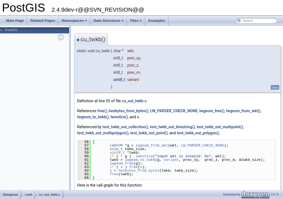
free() (102, 111)
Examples (156, 21)
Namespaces (75, 22)
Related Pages (42, 21)
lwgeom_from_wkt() (243, 111)
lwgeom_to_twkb (140, 159)
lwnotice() (119, 117)
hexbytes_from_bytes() (128, 111)
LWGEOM (116, 145)
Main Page (15, 21)
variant (171, 159)
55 (108, 101)
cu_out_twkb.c (134, 101)
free (133, 166)
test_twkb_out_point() (149, 133)
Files (136, 22)
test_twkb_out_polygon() (198, 133)
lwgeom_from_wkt (152, 145)
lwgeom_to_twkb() (93, 117)
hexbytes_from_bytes (138, 170)
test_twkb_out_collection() (125, 127)
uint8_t (119, 79)
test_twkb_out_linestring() (172, 127)
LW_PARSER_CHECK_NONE (174, 111)
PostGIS (11, 30)
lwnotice (144, 156)
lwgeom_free (121, 163)
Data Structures (109, 22)
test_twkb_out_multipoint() (220, 127)
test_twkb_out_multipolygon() (103, 133)
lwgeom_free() (211, 111)
